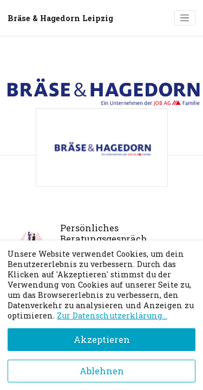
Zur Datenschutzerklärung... (112, 315)
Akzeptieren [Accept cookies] (102, 339)
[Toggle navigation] (184, 17)
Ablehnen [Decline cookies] (102, 370)
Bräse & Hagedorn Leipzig (60, 18)
